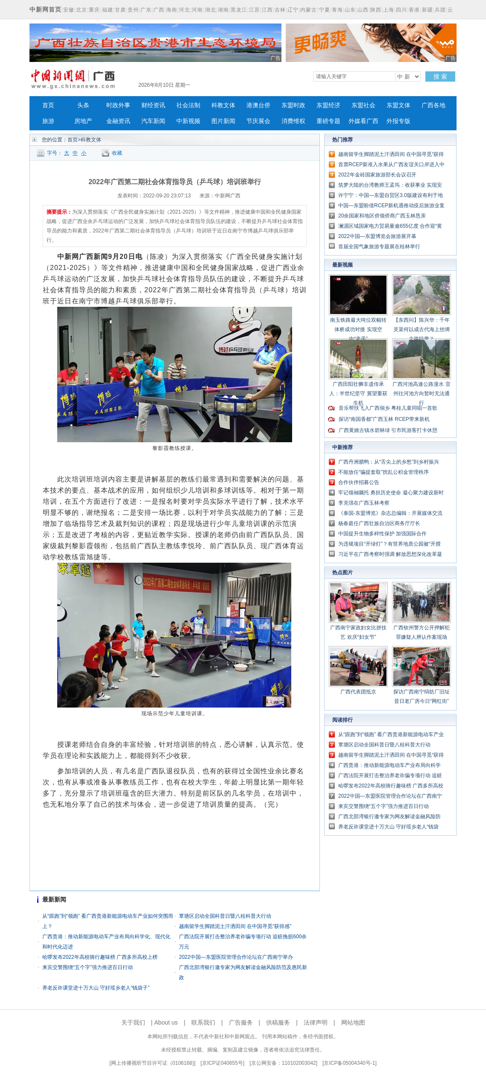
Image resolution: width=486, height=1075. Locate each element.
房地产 (83, 121)
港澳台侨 (258, 105)
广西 (158, 10)
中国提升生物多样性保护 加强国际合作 (382, 534)
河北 (184, 10)
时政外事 (118, 105)
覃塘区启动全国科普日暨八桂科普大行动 (225, 916)
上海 (388, 10)
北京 (81, 10)
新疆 (427, 10)
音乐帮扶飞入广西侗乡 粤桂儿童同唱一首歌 (388, 408)
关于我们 (133, 1022)
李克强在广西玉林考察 (363, 503)
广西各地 (433, 105)
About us (166, 1022)
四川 (401, 10)
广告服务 (241, 1022)
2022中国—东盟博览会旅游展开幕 (377, 236)
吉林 (280, 10)
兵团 (440, 10)
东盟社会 (363, 105)
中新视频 (188, 121)
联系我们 (203, 1022)
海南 (171, 10)
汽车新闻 (153, 121)
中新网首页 (45, 9)
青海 (337, 10)
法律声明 (316, 1022)
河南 (197, 10)
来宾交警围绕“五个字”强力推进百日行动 (87, 967)
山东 (350, 10)
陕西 (375, 10)
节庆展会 (258, 121)
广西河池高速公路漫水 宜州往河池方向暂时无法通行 (421, 393)
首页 (48, 105)
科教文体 (223, 105)
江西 (267, 10)
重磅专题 (328, 121)
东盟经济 (328, 105)
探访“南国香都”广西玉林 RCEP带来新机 (384, 419)
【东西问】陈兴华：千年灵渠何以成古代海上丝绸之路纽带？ (421, 329)
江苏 (254, 10)
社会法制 (188, 105)
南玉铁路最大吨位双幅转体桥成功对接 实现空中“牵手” (358, 329)
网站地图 (353, 1022)
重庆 (94, 10)
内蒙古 (308, 10)
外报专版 (398, 121)
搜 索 (440, 76)
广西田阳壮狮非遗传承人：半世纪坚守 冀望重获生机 (358, 393)
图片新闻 (223, 121)
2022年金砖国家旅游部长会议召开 (377, 175)
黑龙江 (239, 10)
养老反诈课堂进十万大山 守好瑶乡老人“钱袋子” (95, 988)
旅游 (48, 121)
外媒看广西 (363, 121)
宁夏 (324, 10)
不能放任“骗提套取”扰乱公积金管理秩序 (383, 472)
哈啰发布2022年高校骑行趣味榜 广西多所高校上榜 (100, 957)
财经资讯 (153, 105)
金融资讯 (118, 121)
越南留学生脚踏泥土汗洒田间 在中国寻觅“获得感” (235, 926)
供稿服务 (278, 1022)
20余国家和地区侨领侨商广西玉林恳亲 (382, 216)
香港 (414, 10)
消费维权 (293, 121)
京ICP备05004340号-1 (349, 1063)
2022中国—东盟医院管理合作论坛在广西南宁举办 (236, 957)
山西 (363, 10)
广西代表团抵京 (358, 692)
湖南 (223, 10)
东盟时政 (293, 105)
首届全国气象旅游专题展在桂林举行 (379, 247)
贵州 (133, 10)
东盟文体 (398, 105)
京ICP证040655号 (222, 1063)
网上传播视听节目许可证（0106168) (152, 1063)
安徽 (68, 10)
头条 (83, 105)
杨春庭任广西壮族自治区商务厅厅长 (379, 523)
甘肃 (120, 10)
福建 (107, 10)
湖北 (210, 10)
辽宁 (293, 10)
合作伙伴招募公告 (358, 482)
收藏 (117, 153)
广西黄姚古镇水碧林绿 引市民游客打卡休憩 (388, 430)
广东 (146, 10)
